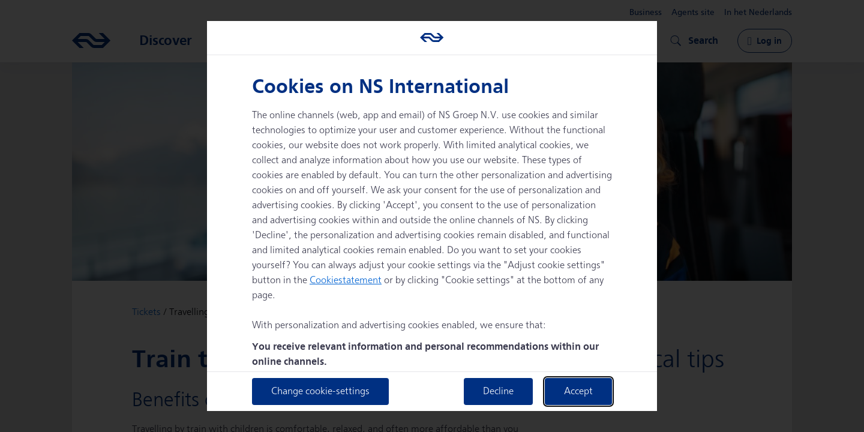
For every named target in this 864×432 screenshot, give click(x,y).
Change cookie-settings (320, 391)
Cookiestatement (346, 280)
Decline (498, 391)
